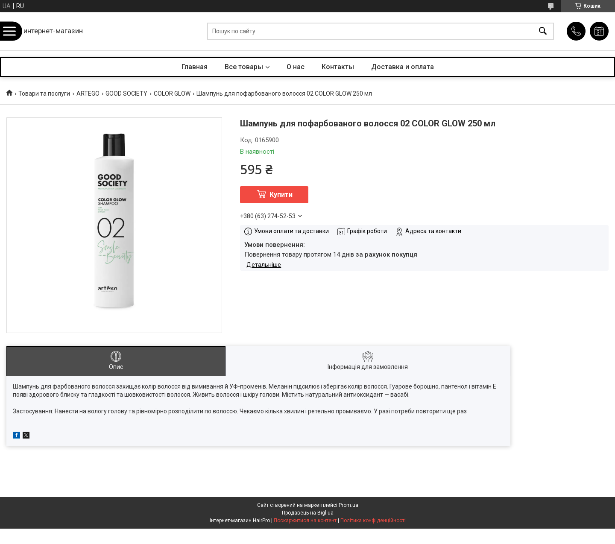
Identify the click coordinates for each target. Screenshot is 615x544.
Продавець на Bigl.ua (308, 513)
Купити (281, 194)
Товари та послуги (44, 93)
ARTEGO (88, 93)
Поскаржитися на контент (305, 521)
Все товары (244, 67)
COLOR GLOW (172, 93)
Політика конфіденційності (373, 521)
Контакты (338, 67)
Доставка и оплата (402, 67)
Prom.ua (348, 505)
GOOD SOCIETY (126, 93)
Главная (195, 67)
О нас (296, 67)
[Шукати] (543, 31)
